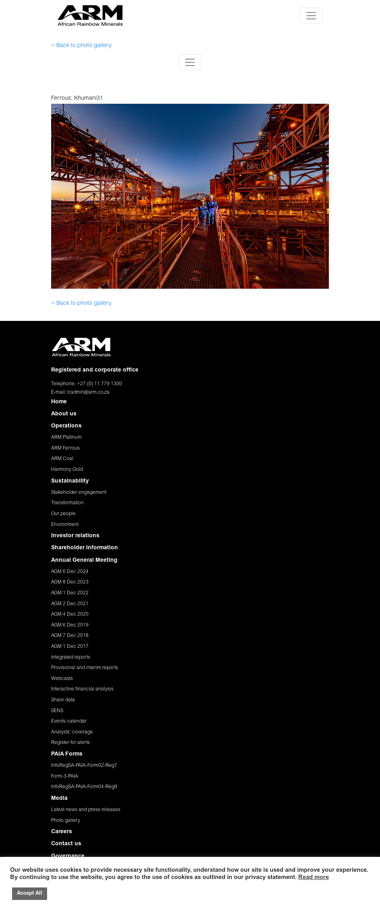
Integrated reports (70, 657)
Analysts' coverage (72, 732)
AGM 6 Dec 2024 (70, 571)
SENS (57, 711)
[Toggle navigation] (311, 16)
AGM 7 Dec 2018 (70, 635)
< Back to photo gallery (81, 46)
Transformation (67, 503)
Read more (313, 878)
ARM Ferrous (65, 448)
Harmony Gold (67, 469)
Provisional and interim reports (84, 668)
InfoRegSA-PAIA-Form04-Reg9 (84, 787)
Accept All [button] (29, 893)
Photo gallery (65, 820)
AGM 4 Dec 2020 (70, 614)
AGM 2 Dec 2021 (70, 604)
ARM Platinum (66, 437)
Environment (64, 524)
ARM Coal (62, 458)
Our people (63, 513)
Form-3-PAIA (64, 776)
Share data (63, 700)
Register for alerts (70, 742)
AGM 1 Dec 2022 (70, 593)
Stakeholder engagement (78, 492)
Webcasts (62, 678)
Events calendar (69, 721)
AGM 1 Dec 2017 (70, 646)
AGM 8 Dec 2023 (70, 582)
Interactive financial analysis (82, 689)
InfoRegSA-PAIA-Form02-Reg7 (84, 765)
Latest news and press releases (85, 809)
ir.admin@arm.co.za (88, 392)
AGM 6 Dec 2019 (70, 625)
